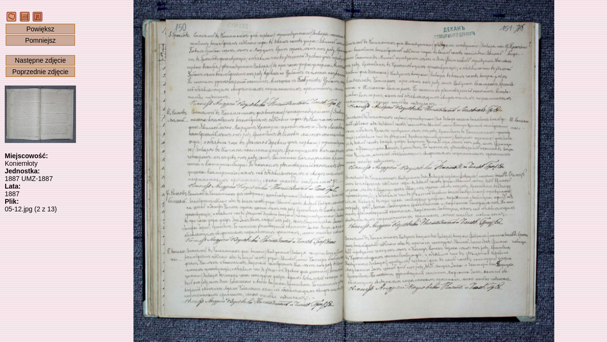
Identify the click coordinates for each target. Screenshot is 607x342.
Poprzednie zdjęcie (40, 72)
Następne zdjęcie (40, 60)
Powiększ (40, 29)
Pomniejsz (40, 40)
